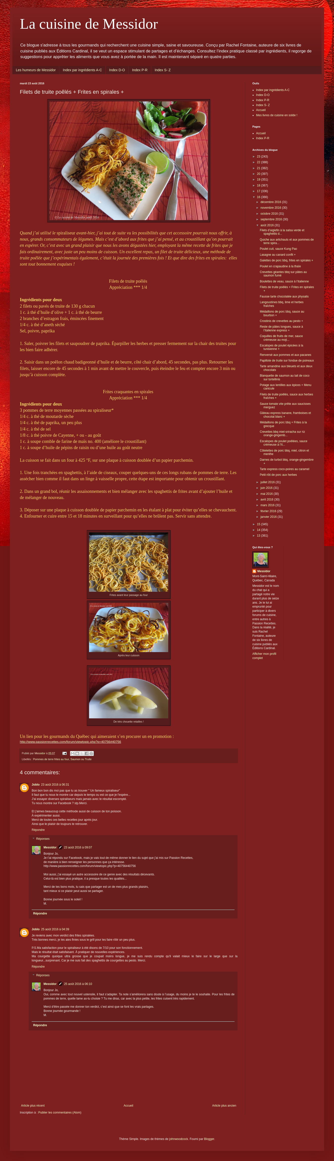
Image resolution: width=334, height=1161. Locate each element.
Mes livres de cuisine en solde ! (276, 115)
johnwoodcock (178, 1139)
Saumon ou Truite (81, 759)
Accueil (128, 1105)
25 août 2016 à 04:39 (55, 929)
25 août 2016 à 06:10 (78, 984)
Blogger (209, 1139)
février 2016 (269, 511)
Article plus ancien (224, 1105)
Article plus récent (33, 1105)
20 (259, 174)
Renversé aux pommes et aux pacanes (285, 355)
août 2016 (268, 225)
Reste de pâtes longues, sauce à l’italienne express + (281, 328)
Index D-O (117, 70)
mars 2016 (268, 505)
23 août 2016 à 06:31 (55, 784)
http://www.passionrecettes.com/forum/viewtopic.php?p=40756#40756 (70, 742)
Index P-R (139, 70)
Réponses (42, 839)
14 (259, 530)
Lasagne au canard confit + (278, 254)
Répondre (38, 830)
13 (259, 535)
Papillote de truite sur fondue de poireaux (287, 360)
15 (259, 524)
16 (259, 197)
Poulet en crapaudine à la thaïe (280, 266)
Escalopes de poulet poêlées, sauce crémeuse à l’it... (283, 442)
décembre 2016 (271, 202)
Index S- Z (163, 70)
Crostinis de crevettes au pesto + (281, 321)
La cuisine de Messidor (89, 24)
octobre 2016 (270, 213)
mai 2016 (267, 494)
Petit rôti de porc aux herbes (278, 475)
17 (259, 191)
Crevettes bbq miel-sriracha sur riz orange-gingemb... (282, 433)
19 (259, 179)
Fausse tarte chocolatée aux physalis (284, 296)
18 (259, 185)
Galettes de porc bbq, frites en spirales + (286, 260)
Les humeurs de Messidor (36, 70)
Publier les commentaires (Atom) (59, 1112)
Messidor (50, 847)
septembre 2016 (272, 219)
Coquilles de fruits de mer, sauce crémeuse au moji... (281, 337)
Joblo (36, 784)
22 (259, 162)
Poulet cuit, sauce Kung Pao (278, 248)
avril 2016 (267, 499)
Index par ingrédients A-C (82, 70)
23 (259, 156)
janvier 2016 (269, 517)
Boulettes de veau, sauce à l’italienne (284, 281)
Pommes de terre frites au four (51, 759)
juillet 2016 (268, 482)
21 (259, 168)
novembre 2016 (271, 207)
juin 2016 (267, 488)
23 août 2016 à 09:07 (78, 847)
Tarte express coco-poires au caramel (284, 469)
